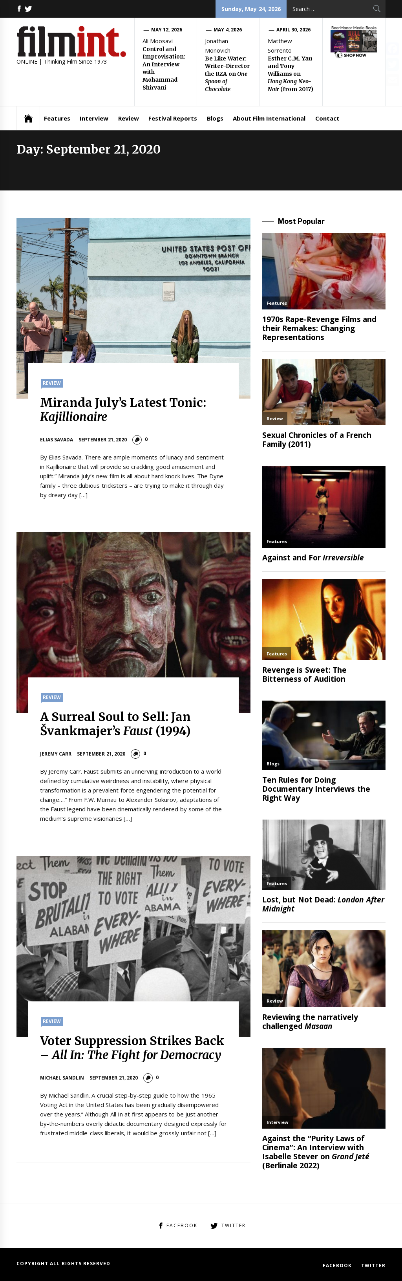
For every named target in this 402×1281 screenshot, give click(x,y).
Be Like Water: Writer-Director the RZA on (227, 74)
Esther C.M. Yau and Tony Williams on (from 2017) (290, 74)
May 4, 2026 (228, 29)
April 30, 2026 (293, 29)
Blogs (215, 118)
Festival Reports (172, 118)
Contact (327, 118)
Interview (94, 118)
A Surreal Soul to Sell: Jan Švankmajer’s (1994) (115, 723)
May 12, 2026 (166, 29)
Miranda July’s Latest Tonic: (123, 409)
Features (57, 118)
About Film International (269, 118)
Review (128, 118)
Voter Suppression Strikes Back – (132, 1047)
